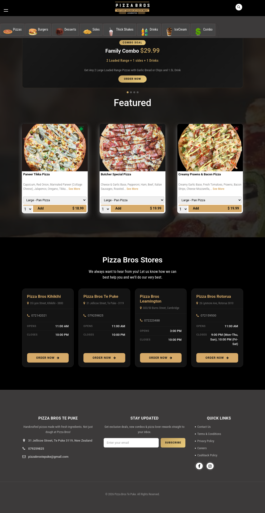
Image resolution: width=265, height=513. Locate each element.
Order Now (47, 357)
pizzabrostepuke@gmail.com (48, 456)
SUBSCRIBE (173, 442)
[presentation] (144, 461)
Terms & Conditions (209, 434)
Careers (202, 448)
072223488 (150, 320)
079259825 (93, 315)
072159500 (206, 315)
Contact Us (204, 427)
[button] (127, 92)
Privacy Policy (205, 441)
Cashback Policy (207, 455)
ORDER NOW (132, 78)
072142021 (37, 315)
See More (74, 189)
